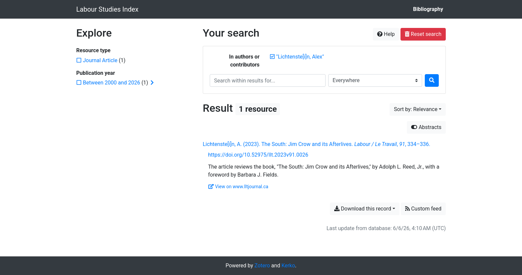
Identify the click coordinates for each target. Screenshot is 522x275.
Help (386, 34)
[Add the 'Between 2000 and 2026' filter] (111, 82)
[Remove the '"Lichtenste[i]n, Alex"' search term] (300, 57)
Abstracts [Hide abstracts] (426, 127)
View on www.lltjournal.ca (238, 186)
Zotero (262, 265)
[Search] (432, 80)
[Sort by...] (418, 109)
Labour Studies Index (107, 9)
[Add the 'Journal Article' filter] (100, 60)
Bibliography (428, 9)
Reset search (423, 34)
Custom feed (423, 209)
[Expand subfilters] (152, 83)
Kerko (288, 265)
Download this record (362, 209)
